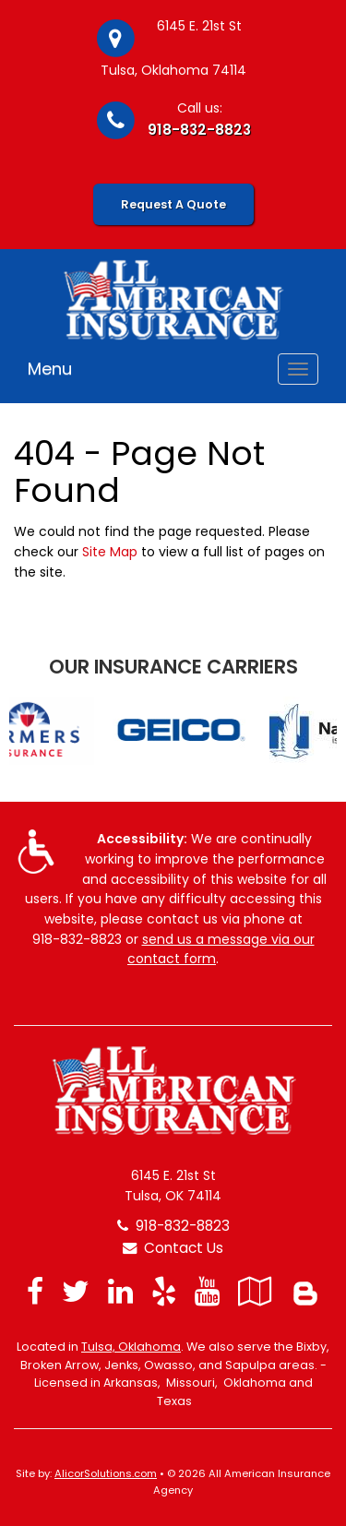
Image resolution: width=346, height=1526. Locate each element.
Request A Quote (173, 204)
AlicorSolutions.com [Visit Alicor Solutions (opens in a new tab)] (105, 1473)
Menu (50, 368)
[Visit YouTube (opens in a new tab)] (207, 1291)
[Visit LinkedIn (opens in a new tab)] (120, 1291)
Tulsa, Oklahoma (131, 1346)
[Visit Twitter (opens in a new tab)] (76, 1291)
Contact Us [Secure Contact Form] (173, 1248)
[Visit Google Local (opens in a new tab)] (255, 1291)
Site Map (109, 551)
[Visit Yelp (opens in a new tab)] (163, 1291)
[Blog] (305, 1291)
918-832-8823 (199, 129)
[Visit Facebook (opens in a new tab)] (35, 1291)
